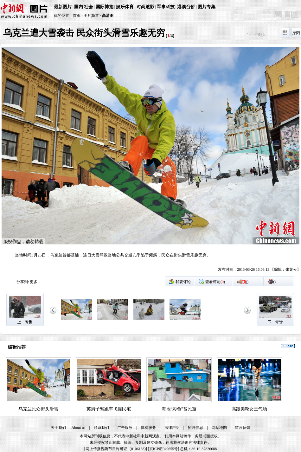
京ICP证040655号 (163, 449)
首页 (76, 15)
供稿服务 (148, 427)
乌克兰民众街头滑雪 (38, 409)
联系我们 (101, 427)
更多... (35, 282)
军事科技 (166, 6)
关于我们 (58, 427)
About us (78, 427)
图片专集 (206, 6)
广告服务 (124, 427)
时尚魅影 (145, 6)
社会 (88, 6)
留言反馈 (242, 427)
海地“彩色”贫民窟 (179, 409)
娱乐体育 (125, 6)
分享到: (22, 282)
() (245, 282)
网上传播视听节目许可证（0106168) (116, 449)
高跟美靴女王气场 (249, 409)
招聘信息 (195, 427)
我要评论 (183, 282)
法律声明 (172, 427)
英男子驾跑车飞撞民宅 (108, 409)
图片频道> (92, 15)
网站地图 (219, 427)
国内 (78, 6)
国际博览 (104, 6)
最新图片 (63, 6)
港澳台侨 (186, 6)
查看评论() (215, 282)
